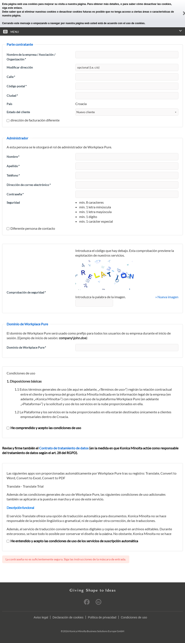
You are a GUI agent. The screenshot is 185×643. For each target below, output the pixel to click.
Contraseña (15, 194)
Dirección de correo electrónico (29, 185)
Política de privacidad (102, 617)
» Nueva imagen (166, 297)
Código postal (17, 86)
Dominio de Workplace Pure (26, 347)
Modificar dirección (20, 67)
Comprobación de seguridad (26, 292)
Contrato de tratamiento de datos (64, 448)
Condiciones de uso (134, 617)
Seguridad (13, 202)
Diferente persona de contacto (31, 228)
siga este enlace (12, 7)
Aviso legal (41, 617)
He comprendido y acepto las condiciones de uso (44, 428)
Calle (11, 77)
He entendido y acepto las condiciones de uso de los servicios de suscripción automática (72, 541)
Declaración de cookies (67, 617)
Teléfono (13, 175)
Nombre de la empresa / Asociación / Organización (31, 57)
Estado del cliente (18, 112)
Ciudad (12, 95)
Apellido (13, 166)
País (9, 104)
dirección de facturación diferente (33, 120)
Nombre (13, 156)
